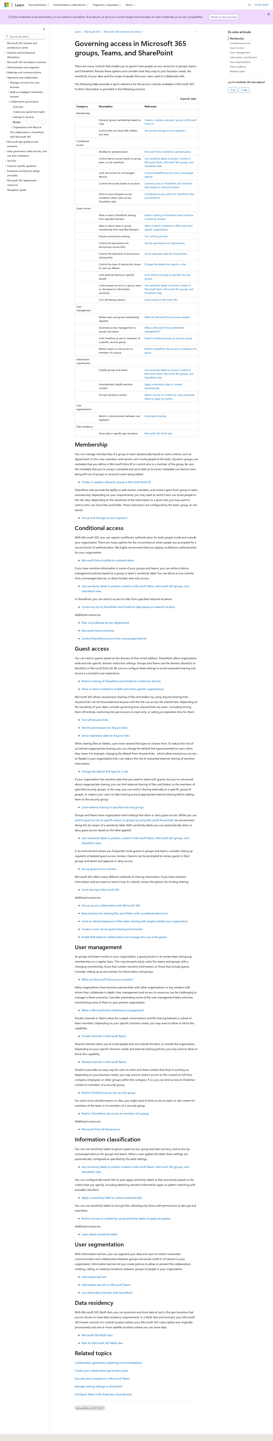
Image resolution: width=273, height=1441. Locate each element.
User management (240, 52)
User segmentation (240, 62)
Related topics (237, 71)
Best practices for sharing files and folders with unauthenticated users (125, 913)
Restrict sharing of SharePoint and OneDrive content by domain (121, 681)
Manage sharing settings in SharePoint (99, 1386)
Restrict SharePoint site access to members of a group (115, 1113)
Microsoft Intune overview (98, 630)
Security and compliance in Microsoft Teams (102, 1378)
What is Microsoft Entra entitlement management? (113, 1010)
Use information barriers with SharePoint (107, 1292)
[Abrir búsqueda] (249, 5)
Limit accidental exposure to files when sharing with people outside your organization (135, 921)
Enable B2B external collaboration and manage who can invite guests (124, 937)
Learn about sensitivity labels (99, 1234)
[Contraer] (44, 29)
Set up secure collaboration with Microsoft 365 (111, 905)
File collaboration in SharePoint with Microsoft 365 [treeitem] (27, 134)
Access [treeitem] (16, 122)
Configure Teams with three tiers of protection (103, 1394)
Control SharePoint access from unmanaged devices (114, 638)
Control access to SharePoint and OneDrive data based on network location (128, 607)
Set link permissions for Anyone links (165, 243)
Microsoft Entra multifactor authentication (168, 151)
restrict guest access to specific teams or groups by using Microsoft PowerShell (124, 820)
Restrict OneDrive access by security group (168, 338)
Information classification (243, 57)
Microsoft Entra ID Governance (101, 1129)
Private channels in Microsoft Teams (104, 1036)
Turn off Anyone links (156, 236)
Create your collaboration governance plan (101, 1370)
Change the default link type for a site (165, 264)
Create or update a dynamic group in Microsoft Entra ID (116, 482)
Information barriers (155, 416)
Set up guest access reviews (99, 869)
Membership (237, 38)
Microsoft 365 (92, 31)
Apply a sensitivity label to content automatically (112, 1197)
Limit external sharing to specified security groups (113, 807)
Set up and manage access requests (164, 130)
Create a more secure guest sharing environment (112, 929)
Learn (78, 31)
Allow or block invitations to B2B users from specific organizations (123, 689)
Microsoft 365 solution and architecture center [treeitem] (22, 45)
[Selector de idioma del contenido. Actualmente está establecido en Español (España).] (17, 1436)
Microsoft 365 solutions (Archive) (122, 31)
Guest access (237, 47)
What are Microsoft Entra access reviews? (167, 317)
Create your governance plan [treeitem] (29, 111)
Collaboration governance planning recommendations (108, 1362)
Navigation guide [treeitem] (16, 190)
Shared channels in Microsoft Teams (104, 1062)
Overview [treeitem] (18, 106)
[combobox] (24, 36)
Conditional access (240, 43)
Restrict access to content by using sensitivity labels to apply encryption (126, 1218)
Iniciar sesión (262, 4)
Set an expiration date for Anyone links (166, 253)
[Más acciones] (195, 32)
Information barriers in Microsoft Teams (106, 1285)
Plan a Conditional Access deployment (105, 622)
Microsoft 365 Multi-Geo (158, 433)
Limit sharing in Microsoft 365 (161, 299)
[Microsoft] (6, 5)
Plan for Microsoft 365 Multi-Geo (102, 1343)
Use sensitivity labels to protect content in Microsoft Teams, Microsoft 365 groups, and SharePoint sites (169, 162)
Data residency (238, 66)
